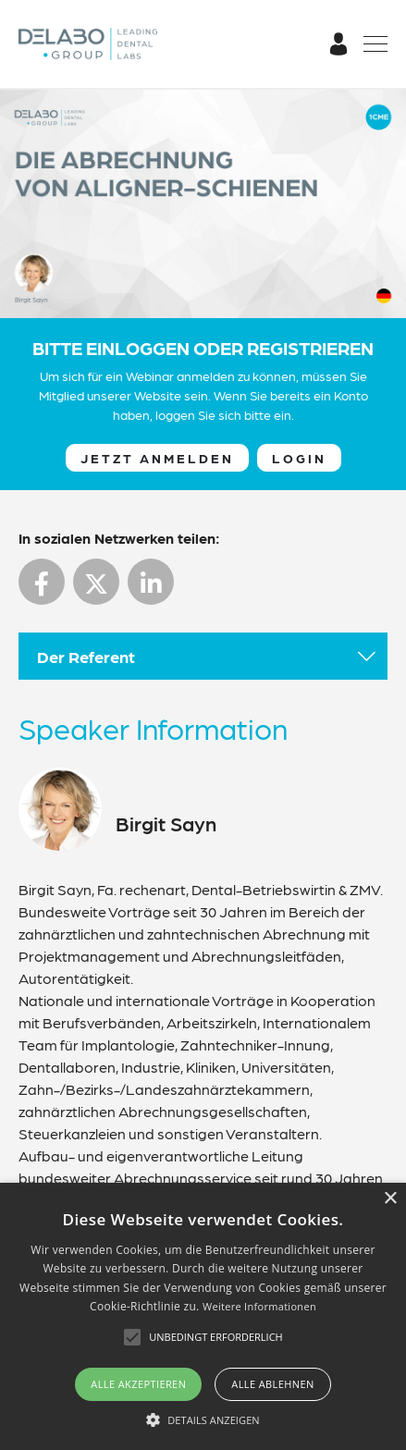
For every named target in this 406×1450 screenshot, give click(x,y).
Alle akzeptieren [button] (138, 1384)
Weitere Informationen (259, 1306)
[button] (203, 1419)
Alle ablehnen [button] (272, 1384)
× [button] (390, 1199)
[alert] (203, 1316)
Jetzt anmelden (157, 457)
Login (299, 457)
